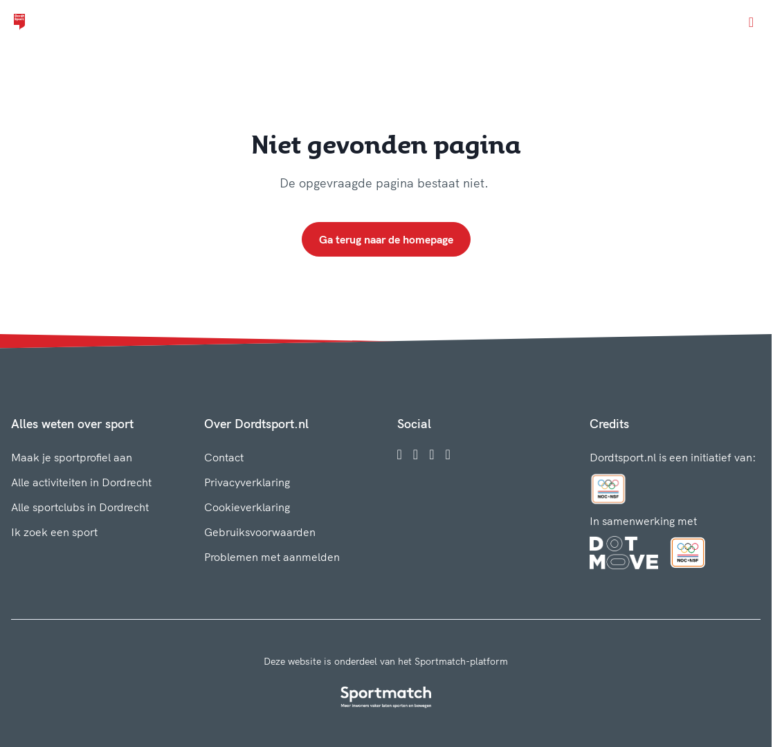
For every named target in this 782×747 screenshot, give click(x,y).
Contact (224, 457)
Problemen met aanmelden (272, 557)
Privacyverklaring (247, 482)
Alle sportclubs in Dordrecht (80, 507)
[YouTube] (447, 454)
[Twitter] (431, 454)
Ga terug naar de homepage (386, 239)
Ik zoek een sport (54, 532)
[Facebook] (399, 454)
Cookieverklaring (247, 507)
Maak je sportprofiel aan (71, 457)
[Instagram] (415, 454)
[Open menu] (751, 22)
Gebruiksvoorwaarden (260, 532)
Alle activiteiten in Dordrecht (81, 482)
